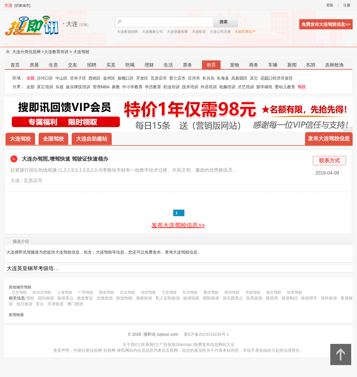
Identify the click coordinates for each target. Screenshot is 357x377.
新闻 (292, 64)
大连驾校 (81, 51)
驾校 (302, 87)
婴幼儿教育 (285, 87)
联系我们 (149, 344)
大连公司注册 (220, 32)
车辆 (272, 64)
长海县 (223, 78)
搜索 (223, 21)
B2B (310, 64)
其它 (254, 78)
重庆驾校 (211, 292)
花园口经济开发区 (276, 78)
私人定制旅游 (168, 298)
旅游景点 (65, 298)
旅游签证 (85, 298)
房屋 (34, 64)
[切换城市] (22, 5)
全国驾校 (53, 139)
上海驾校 (64, 292)
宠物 (234, 64)
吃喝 (130, 64)
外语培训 (209, 87)
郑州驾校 (231, 292)
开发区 (142, 78)
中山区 (61, 78)
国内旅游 (46, 298)
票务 (187, 64)
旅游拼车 (309, 298)
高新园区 (239, 78)
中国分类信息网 (87, 350)
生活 (168, 64)
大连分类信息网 (26, 51)
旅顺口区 (126, 78)
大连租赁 (199, 32)
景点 (40, 303)
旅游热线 (124, 298)
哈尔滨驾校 (42, 292)
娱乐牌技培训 (78, 87)
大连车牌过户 (245, 32)
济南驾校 (252, 292)
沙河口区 (45, 78)
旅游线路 (191, 298)
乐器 (59, 87)
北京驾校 (19, 292)
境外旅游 (329, 298)
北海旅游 (105, 298)
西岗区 (95, 78)
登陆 (329, 5)
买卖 (111, 64)
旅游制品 (290, 298)
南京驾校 (273, 292)
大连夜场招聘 (127, 32)
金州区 (109, 78)
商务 (253, 64)
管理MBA (101, 87)
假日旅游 (24, 303)
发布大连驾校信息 (329, 138)
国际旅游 (211, 298)
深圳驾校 (148, 292)
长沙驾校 (190, 292)
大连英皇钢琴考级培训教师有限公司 (48, 268)
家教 (116, 87)
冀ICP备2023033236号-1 (206, 334)
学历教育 (153, 87)
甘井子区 (78, 78)
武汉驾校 (127, 292)
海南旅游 (144, 298)
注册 (346, 5)
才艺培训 (246, 87)
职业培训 (171, 87)
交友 (72, 64)
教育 (211, 64)
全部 (30, 78)
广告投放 (167, 344)
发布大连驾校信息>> (178, 225)
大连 (8, 5)
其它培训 (45, 87)
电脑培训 (227, 87)
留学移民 (264, 87)
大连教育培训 (56, 51)
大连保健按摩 (177, 32)
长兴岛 (208, 78)
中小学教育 (132, 87)
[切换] (83, 25)
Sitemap (184, 344)
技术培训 (190, 87)
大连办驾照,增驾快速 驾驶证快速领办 (65, 159)
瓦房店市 (159, 78)
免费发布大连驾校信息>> (326, 24)
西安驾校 (106, 292)
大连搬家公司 (152, 32)
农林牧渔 (334, 64)
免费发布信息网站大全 (214, 344)
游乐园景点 (233, 298)
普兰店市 (177, 78)
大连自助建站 (91, 139)
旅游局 (272, 298)
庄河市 (194, 78)
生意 (53, 64)
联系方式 (329, 161)
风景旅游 (254, 298)
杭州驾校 (294, 292)
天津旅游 (55, 303)
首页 (15, 64)
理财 (149, 64)
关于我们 (130, 344)
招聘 (91, 64)
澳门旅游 (75, 303)
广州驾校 (85, 292)
